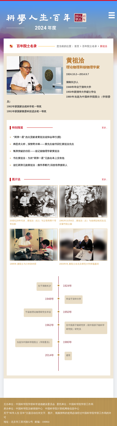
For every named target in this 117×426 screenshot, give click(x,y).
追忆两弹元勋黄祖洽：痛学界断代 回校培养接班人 (40, 165)
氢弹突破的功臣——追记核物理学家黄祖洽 (36, 151)
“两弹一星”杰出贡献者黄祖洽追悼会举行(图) (37, 137)
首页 (76, 46)
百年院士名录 (89, 46)
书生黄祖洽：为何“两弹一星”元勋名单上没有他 (38, 158)
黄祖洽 (103, 46)
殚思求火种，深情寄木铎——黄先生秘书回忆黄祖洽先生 (43, 144)
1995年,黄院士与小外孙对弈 (23, 264)
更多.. (104, 127)
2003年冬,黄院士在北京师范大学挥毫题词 (79, 264)
